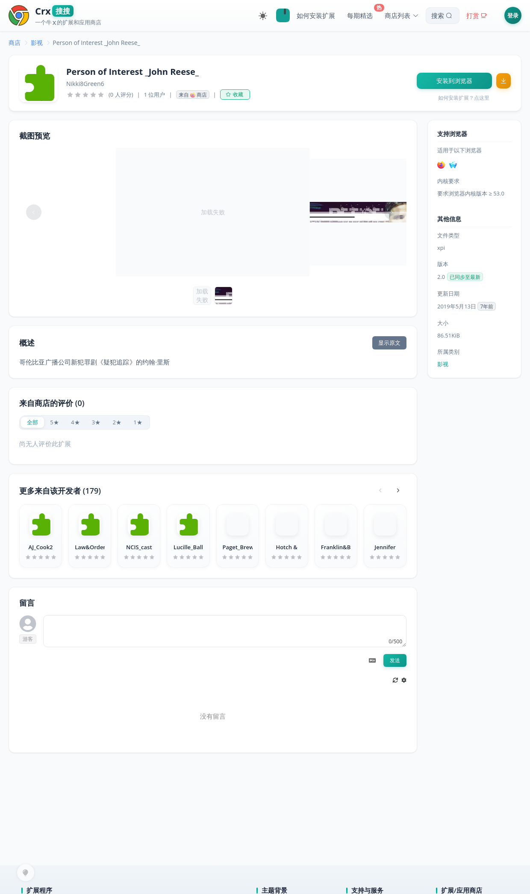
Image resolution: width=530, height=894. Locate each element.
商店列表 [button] (402, 15)
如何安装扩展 (316, 15)
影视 (37, 42)
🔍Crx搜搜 (283, 15)
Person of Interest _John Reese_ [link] (96, 42)
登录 (512, 15)
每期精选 (360, 15)
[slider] (85, 94)
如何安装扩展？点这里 (463, 97)
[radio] (32, 422)
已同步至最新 (465, 277)
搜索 (442, 15)
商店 (15, 42)
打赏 (477, 15)
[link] (15, 42)
